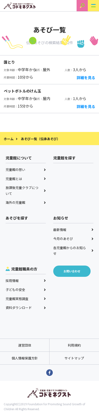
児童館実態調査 (26, 298)
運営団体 (24, 345)
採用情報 (26, 280)
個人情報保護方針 (25, 358)
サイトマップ (74, 358)
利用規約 (74, 345)
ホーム (9, 138)
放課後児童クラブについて (26, 190)
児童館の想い (26, 169)
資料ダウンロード (26, 307)
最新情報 (73, 229)
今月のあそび (73, 238)
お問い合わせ (72, 271)
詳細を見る (86, 77)
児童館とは (26, 178)
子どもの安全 (26, 289)
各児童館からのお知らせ (73, 250)
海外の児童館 (26, 202)
